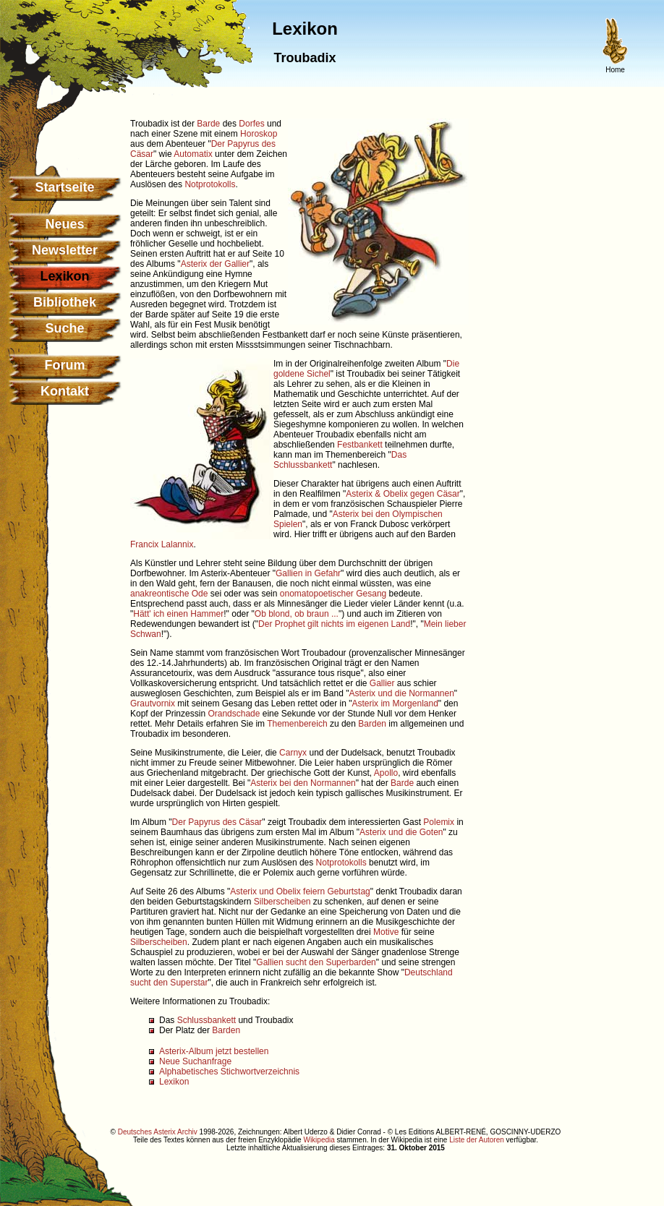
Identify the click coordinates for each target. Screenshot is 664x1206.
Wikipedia (318, 1140)
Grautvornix (152, 703)
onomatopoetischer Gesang (333, 594)
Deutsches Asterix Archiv (157, 1132)
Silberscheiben (282, 902)
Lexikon (174, 1082)
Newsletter (65, 250)
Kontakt (65, 391)
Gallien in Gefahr (308, 573)
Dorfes (251, 124)
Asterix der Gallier (215, 264)
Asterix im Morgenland (395, 703)
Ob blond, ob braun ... (297, 614)
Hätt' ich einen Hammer (178, 614)
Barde (208, 124)
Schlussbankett (206, 1020)
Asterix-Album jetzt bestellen (213, 1051)
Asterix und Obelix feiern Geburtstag (300, 891)
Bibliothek (64, 302)
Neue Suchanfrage (195, 1061)
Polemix (438, 822)
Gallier (382, 683)
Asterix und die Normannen (401, 693)
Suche (64, 328)
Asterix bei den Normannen (302, 783)
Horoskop (258, 134)
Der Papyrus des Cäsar (217, 822)
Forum (65, 365)
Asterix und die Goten (401, 832)
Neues (64, 224)
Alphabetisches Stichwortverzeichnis (229, 1071)
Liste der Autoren (476, 1140)
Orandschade (234, 714)
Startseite (64, 187)
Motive (386, 932)
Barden (372, 724)
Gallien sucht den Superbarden (315, 962)
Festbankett (360, 445)
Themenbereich (297, 724)
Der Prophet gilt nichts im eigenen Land (334, 624)
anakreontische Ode (169, 594)
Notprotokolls (209, 184)
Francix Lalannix (161, 544)
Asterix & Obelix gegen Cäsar (402, 494)
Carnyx (293, 753)
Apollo (386, 773)
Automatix (193, 154)
